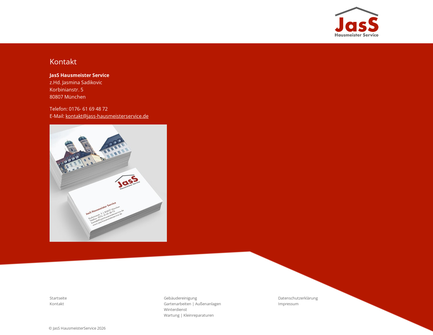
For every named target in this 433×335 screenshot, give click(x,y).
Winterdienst (175, 309)
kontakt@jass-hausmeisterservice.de (107, 116)
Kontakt (57, 303)
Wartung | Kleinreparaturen (189, 315)
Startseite (58, 298)
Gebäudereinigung (180, 298)
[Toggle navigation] (58, 21)
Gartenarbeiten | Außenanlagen (192, 303)
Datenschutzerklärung (298, 298)
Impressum (288, 303)
